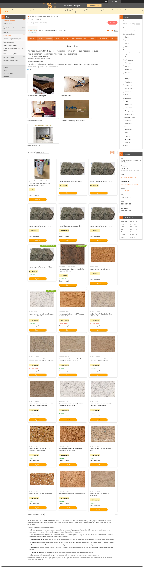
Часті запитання (8, 73)
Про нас (65, 38)
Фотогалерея (103, 38)
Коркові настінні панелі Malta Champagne (99, 470)
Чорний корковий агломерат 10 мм (70, 156)
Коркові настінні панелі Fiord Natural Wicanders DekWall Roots (71, 425)
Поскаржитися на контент (79, 565)
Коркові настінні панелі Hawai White (40, 469)
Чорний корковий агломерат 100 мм (40, 242)
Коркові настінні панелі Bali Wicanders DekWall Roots (71, 290)
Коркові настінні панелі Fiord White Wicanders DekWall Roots (40, 425)
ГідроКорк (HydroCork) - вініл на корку (13, 50)
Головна (32, 38)
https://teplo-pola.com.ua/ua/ (129, 184)
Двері (5, 557)
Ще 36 (126, 145)
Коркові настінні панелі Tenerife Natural (72, 469)
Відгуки (92, 38)
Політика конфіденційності (95, 565)
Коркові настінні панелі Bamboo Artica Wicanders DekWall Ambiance (71, 335)
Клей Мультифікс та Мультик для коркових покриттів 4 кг (39, 159)
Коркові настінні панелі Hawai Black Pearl (101, 425)
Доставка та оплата (79, 38)
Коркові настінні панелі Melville (100, 244)
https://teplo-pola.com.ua (128, 177)
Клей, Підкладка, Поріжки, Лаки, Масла (13, 28)
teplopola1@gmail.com (128, 191)
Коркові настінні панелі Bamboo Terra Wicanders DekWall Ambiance (41, 380)
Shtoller (75, 547)
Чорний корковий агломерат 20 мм (101, 156)
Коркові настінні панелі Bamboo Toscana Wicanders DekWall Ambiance (103, 335)
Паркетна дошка (9, 57)
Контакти (6, 77)
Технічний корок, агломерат (12, 39)
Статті (5, 70)
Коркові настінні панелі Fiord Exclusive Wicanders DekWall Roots (71, 380)
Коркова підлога (9, 42)
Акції (57, 38)
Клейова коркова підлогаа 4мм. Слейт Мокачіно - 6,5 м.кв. (71, 245)
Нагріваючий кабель (44, 549)
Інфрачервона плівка (44, 552)
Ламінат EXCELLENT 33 (114, 555)
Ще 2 (126, 94)
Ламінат (6, 555)
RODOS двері (77, 555)
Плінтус (6, 32)
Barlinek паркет (112, 547)
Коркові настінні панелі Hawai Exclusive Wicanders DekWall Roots (41, 290)
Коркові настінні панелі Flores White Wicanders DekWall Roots (101, 380)
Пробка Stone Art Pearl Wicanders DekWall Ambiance (101, 290)
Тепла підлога (8, 23)
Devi (74, 552)
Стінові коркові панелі (10, 45)
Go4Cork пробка (113, 549)
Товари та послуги (9, 20)
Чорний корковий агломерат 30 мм (40, 201)
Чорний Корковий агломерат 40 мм (70, 201)
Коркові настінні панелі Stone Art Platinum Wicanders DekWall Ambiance (41, 335)
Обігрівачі (7, 64)
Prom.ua (81, 563)
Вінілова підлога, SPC (10, 54)
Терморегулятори (43, 555)
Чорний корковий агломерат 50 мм (101, 201)
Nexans (75, 549)
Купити (37, 174)
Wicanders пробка (113, 552)
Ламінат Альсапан (113, 557)
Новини (6, 67)
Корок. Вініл (7, 35)
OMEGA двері (77, 557)
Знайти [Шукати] (112, 23)
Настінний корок (8, 552)
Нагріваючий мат (43, 547)
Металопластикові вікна (11, 60)
